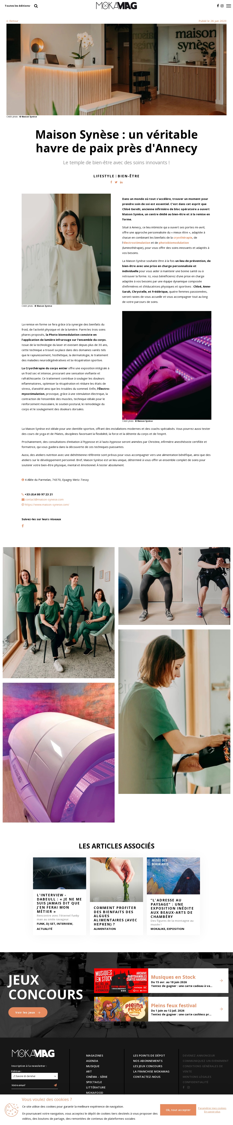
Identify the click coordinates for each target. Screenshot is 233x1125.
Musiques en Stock (173, 977)
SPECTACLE (94, 1082)
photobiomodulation (174, 242)
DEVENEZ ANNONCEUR (199, 1055)
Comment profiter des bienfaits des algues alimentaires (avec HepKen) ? (115, 916)
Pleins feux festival (174, 1005)
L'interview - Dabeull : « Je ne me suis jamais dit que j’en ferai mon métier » (59, 903)
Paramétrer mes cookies (212, 1108)
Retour (12, 21)
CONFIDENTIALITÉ (196, 1082)
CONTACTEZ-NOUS (147, 1077)
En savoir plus (212, 1111)
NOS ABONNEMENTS (148, 1061)
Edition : (16, 1071)
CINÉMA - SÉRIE (97, 1077)
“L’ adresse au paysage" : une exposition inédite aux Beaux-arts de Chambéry (172, 908)
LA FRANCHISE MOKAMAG (151, 1071)
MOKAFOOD (94, 1092)
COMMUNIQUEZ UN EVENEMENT (206, 1061)
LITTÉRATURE (96, 1087)
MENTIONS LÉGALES (197, 1077)
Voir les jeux (27, 1012)
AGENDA (92, 1061)
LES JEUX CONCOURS (147, 1066)
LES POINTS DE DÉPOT (149, 1055)
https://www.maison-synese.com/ (47, 504)
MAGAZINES (94, 1055)
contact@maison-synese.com (44, 499)
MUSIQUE (93, 1066)
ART (89, 1071)
